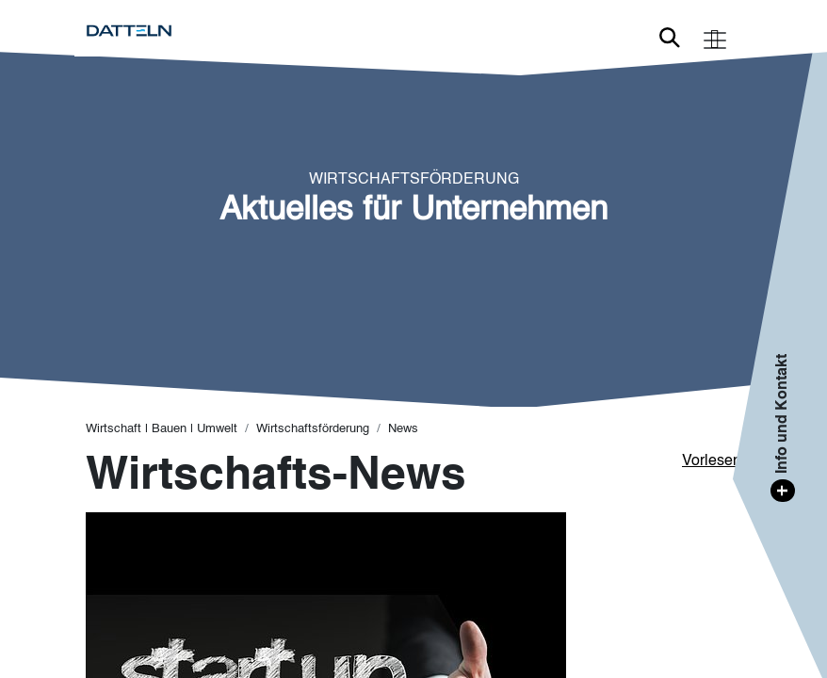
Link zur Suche (670, 37)
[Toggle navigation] (715, 38)
